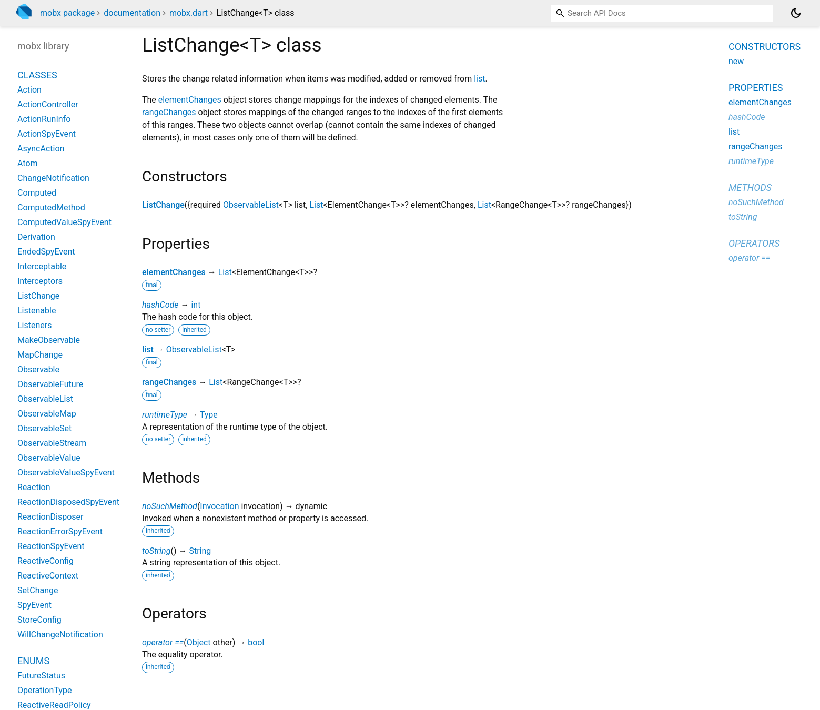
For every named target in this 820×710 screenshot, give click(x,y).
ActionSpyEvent (46, 134)
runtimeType (164, 415)
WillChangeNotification (60, 635)
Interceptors (40, 281)
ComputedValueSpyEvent (64, 222)
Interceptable (41, 266)
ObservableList (251, 205)
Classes (37, 74)
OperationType (44, 690)
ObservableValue (48, 458)
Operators (753, 243)
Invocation (219, 506)
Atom (27, 163)
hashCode (160, 305)
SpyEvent (34, 605)
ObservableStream (51, 443)
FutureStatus (41, 676)
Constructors (764, 46)
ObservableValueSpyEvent (66, 473)
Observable (38, 369)
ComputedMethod (51, 207)
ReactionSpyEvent (51, 546)
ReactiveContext (47, 576)
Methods (750, 187)
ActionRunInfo (43, 119)
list (479, 79)
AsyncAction (40, 149)
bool (256, 642)
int (195, 305)
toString (156, 551)
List (316, 205)
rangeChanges (169, 112)
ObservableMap (46, 414)
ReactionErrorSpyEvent (60, 531)
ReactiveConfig (45, 561)
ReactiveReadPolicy (54, 705)
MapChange (40, 355)
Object (199, 642)
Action (29, 90)
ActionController (47, 104)
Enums (33, 660)
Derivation (36, 237)
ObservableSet (44, 428)
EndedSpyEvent (46, 252)
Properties (755, 87)
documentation (132, 13)
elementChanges (189, 100)
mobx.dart (188, 13)
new (736, 61)
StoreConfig (39, 620)
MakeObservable (48, 340)
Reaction (33, 487)
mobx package (67, 13)
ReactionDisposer (50, 517)
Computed (36, 193)
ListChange (163, 205)
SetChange (37, 590)
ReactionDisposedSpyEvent (68, 502)
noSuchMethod (169, 506)
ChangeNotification (53, 178)
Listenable (36, 311)
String (200, 551)
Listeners (34, 325)
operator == (163, 642)
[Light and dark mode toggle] (795, 13)
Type (209, 415)
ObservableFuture (50, 384)
